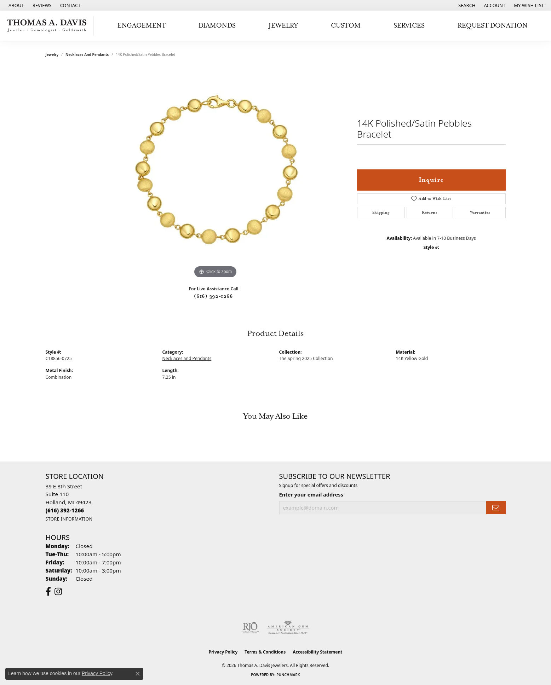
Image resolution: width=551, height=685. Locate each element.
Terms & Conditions (265, 652)
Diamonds (217, 25)
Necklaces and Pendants (87, 54)
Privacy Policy (223, 652)
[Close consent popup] (138, 674)
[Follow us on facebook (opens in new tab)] (48, 591)
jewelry (52, 54)
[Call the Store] (65, 510)
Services (409, 25)
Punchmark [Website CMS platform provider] (288, 674)
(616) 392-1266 (213, 296)
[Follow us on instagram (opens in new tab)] (58, 591)
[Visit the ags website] (288, 628)
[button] (466, 5)
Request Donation (493, 25)
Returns (429, 212)
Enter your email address (311, 494)
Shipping (380, 212)
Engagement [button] (141, 25)
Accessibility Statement (317, 652)
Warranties (480, 212)
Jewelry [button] (283, 25)
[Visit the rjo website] (250, 628)
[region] (215, 174)
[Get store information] (69, 519)
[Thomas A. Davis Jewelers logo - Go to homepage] (49, 26)
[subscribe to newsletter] (495, 507)
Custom (346, 25)
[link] (15, 5)
